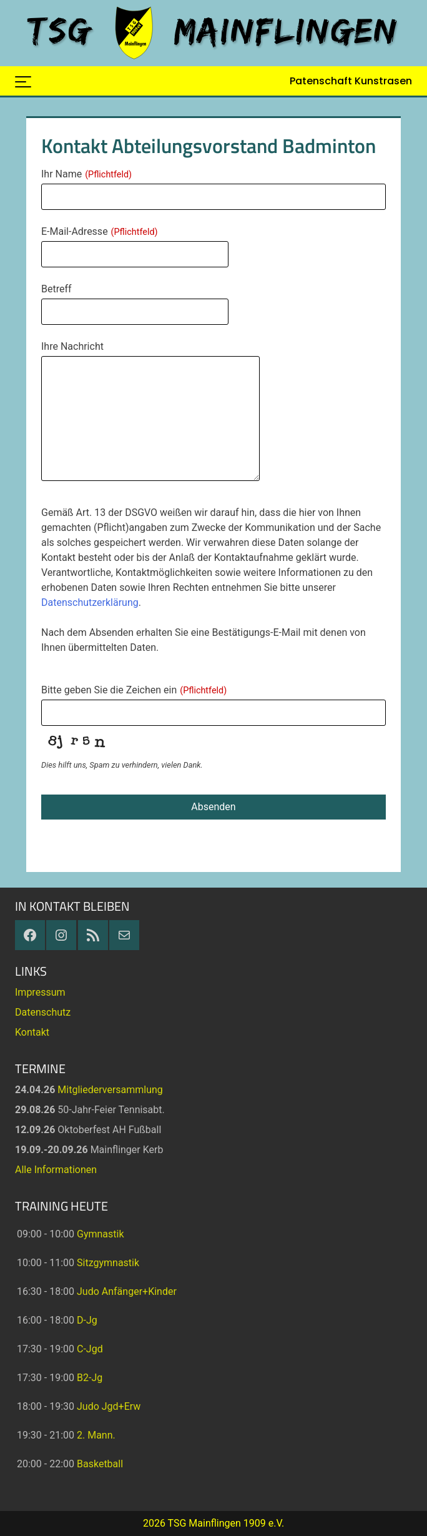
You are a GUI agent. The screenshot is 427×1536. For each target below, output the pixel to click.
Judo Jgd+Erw (108, 1406)
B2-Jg (89, 1378)
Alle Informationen (56, 1170)
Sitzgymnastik (108, 1263)
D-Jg (87, 1320)
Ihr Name (86, 174)
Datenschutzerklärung (90, 602)
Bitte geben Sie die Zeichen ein (134, 690)
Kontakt (32, 1032)
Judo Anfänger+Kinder (127, 1291)
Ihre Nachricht (72, 346)
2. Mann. (96, 1435)
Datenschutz (43, 1012)
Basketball (100, 1464)
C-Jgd (90, 1349)
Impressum (40, 992)
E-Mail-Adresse (99, 231)
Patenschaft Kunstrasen (351, 81)
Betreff (56, 289)
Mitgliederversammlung (110, 1090)
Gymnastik (100, 1234)
